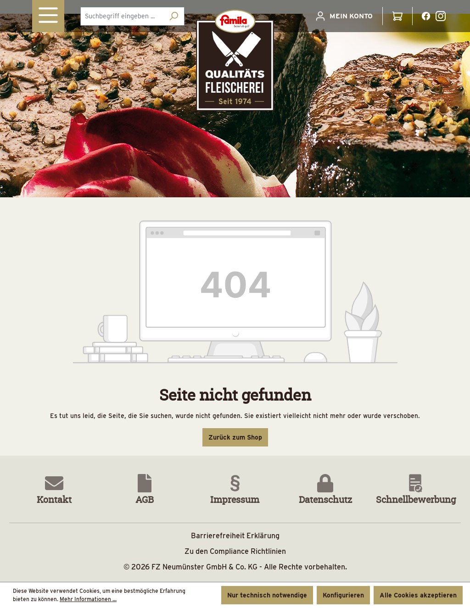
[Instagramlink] (440, 15)
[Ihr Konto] (344, 16)
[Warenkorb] (397, 16)
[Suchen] (174, 16)
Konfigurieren (343, 595)
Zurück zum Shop (235, 437)
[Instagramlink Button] (440, 16)
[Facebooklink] (426, 15)
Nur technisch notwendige (267, 595)
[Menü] (48, 16)
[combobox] (121, 16)
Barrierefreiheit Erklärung (235, 535)
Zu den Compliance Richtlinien (235, 551)
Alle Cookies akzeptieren (418, 595)
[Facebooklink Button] (426, 16)
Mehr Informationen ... (88, 599)
